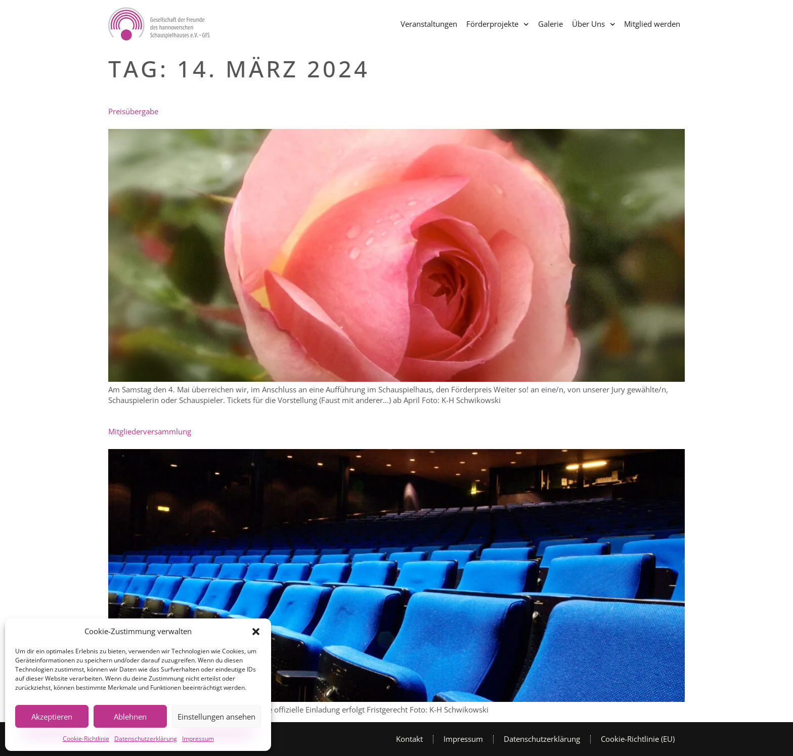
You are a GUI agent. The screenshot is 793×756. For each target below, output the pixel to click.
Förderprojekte (497, 24)
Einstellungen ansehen (216, 716)
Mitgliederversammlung (149, 431)
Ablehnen (130, 716)
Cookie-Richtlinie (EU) (638, 739)
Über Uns (593, 24)
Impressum (198, 738)
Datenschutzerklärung (145, 738)
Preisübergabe (133, 111)
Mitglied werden (652, 24)
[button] (256, 632)
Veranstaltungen (429, 24)
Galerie (550, 24)
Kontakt (409, 739)
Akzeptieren (51, 716)
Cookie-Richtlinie (86, 738)
